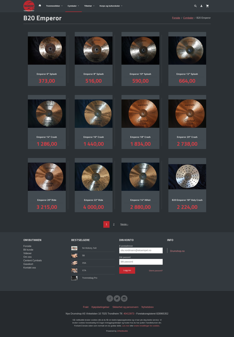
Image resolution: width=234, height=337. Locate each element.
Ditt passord (124, 257)
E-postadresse (126, 246)
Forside (176, 18)
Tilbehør (88, 6)
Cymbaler (72, 6)
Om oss (27, 257)
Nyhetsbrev (148, 307)
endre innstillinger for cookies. (147, 326)
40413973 (129, 313)
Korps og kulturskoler (110, 6)
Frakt (85, 307)
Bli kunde (28, 249)
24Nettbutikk (122, 331)
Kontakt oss (29, 267)
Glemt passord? (156, 271)
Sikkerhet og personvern (125, 307)
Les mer (126, 326)
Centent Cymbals (32, 260)
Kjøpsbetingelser (100, 307)
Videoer (27, 253)
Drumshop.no (177, 251)
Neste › (124, 224)
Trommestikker (53, 6)
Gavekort (28, 264)
